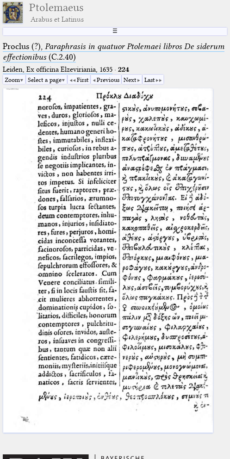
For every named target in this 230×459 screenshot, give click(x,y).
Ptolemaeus (56, 12)
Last (149, 79)
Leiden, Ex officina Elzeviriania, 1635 (57, 69)
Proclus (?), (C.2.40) (113, 51)
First (82, 79)
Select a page (45, 79)
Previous (108, 79)
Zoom (12, 79)
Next (130, 79)
